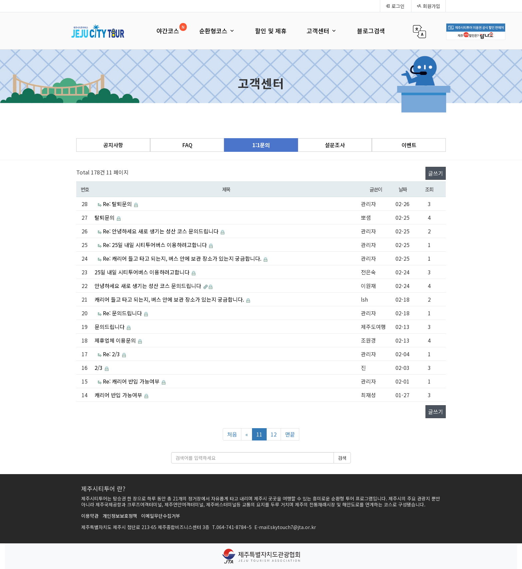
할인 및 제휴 (271, 30)
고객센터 (322, 30)
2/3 (99, 368)
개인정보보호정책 (120, 515)
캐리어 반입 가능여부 (119, 395)
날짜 (402, 189)
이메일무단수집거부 (160, 515)
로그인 (395, 6)
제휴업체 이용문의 (116, 340)
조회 (429, 189)
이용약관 (90, 515)
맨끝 (290, 434)
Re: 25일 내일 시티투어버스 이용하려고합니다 (155, 245)
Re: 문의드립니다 (123, 313)
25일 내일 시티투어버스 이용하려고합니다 (143, 272)
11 (259, 434)
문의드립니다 (110, 327)
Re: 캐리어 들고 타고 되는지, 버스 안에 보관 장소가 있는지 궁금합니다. (183, 258)
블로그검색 (371, 30)
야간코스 (167, 30)
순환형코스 (217, 30)
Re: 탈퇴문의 (118, 204)
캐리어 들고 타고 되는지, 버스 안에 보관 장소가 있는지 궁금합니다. (170, 299)
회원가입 (428, 6)
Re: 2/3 (112, 354)
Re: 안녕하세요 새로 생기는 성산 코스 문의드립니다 (161, 231)
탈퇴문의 (105, 217)
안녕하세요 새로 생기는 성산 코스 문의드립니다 (148, 286)
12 (274, 434)
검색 (342, 457)
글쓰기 (435, 173)
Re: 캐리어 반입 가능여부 (132, 381)
